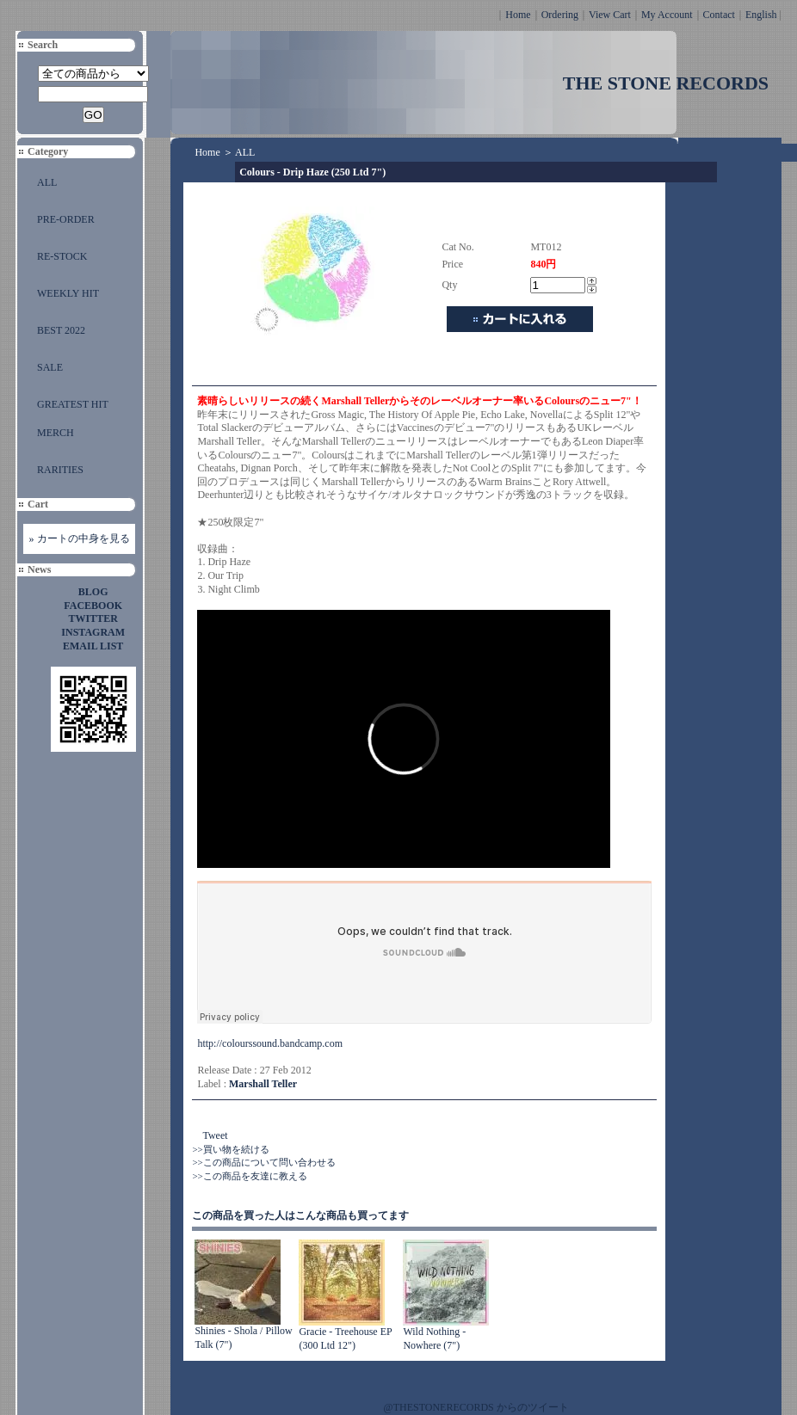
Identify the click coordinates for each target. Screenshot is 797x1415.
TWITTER (93, 618)
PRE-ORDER (66, 219)
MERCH (55, 433)
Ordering (559, 15)
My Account (667, 15)
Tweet (214, 1135)
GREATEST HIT (72, 404)
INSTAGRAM (93, 632)
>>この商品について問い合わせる (263, 1162)
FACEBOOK (93, 606)
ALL (47, 182)
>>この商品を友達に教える (249, 1176)
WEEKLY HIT (68, 293)
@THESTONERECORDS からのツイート (476, 1407)
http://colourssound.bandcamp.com (270, 1043)
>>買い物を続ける (230, 1149)
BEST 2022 (61, 330)
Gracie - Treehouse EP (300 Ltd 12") (345, 1338)
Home (517, 15)
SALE (50, 367)
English (761, 15)
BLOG (93, 592)
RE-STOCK (62, 256)
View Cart (610, 15)
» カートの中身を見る (79, 538)
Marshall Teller (263, 1084)
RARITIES (60, 470)
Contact (719, 15)
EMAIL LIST (93, 646)
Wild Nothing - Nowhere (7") (434, 1338)
